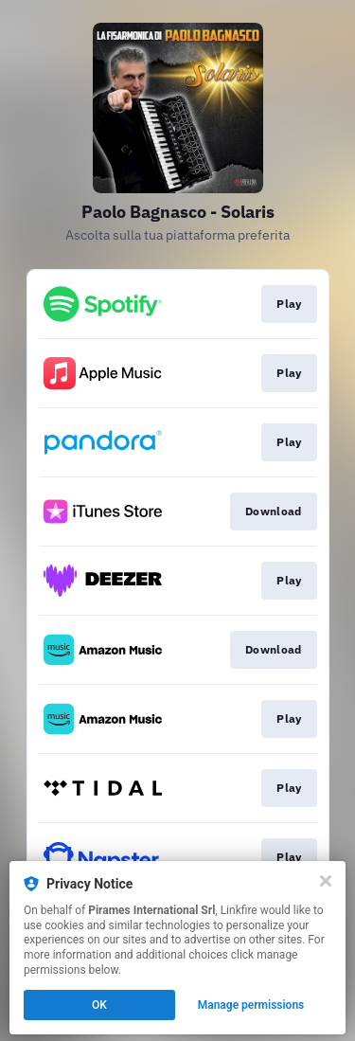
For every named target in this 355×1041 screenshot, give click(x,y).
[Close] (326, 881)
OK (99, 1005)
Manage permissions (251, 1005)
